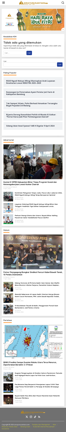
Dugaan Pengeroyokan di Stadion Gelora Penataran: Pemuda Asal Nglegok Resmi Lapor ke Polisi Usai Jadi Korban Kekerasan (38, 374)
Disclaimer (5, 429)
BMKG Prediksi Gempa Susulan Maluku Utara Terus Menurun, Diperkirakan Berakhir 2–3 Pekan (30, 363)
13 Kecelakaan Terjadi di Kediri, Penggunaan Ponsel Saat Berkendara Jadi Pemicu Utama (36, 307)
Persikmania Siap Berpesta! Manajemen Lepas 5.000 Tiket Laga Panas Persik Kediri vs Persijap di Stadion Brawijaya (37, 386)
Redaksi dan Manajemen (41, 424)
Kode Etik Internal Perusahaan (44, 427)
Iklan (54, 424)
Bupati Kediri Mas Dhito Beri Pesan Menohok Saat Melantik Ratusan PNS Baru (37, 397)
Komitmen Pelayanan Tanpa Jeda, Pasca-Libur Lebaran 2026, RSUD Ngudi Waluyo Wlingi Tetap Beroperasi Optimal (38, 194)
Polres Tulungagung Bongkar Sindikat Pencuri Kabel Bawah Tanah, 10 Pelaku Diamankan (32, 273)
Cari (4, 61)
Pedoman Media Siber (10, 427)
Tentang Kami (25, 427)
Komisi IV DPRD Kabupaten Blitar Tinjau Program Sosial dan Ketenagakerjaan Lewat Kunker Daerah (30, 183)
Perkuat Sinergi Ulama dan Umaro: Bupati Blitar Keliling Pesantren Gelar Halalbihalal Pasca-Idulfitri (36, 217)
